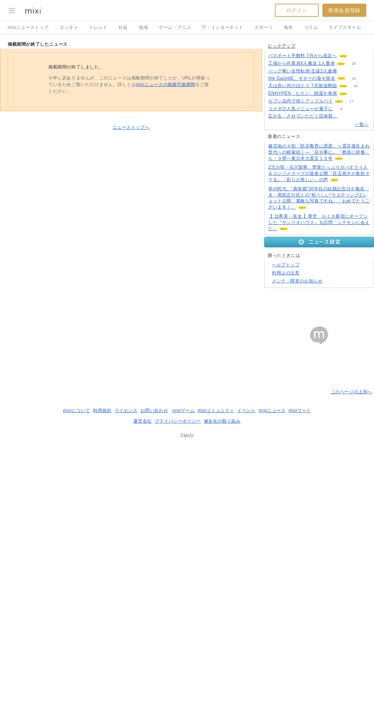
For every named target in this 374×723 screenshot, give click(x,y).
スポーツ (263, 27)
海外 (288, 27)
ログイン (296, 10)
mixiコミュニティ (216, 688)
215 (346, 301)
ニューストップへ (131, 220)
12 (356, 271)
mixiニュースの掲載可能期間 (165, 177)
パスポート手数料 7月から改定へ (302, 240)
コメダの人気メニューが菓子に (300, 293)
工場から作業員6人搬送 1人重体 (301, 248)
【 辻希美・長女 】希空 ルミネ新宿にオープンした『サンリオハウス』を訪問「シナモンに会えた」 (319, 407)
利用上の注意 (286, 551)
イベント (246, 688)
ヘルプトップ (286, 543)
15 (354, 248)
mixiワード (299, 688)
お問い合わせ (154, 688)
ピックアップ (282, 230)
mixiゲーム (183, 688)
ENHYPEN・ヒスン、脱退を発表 (302, 278)
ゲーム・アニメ (175, 27)
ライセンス (126, 688)
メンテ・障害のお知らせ (297, 559)
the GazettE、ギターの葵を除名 (301, 263)
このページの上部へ (351, 670)
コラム (311, 27)
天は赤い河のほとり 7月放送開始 (302, 270)
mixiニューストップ (28, 27)
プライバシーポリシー (178, 699)
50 (356, 241)
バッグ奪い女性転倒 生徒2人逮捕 (302, 255)
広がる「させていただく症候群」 (302, 300)
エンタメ (69, 27)
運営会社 (142, 699)
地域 (143, 27)
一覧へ (362, 309)
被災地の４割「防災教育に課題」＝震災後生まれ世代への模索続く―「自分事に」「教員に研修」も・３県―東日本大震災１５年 (319, 337)
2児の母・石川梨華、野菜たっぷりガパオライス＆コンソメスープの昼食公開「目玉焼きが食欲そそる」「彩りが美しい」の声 (319, 358)
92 (345, 256)
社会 (123, 27)
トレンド (98, 27)
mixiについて (76, 688)
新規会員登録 (344, 10)
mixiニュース (271, 688)
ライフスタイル (345, 27)
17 (351, 286)
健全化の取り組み (222, 699)
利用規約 (102, 688)
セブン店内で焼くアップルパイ (300, 285)
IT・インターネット (222, 27)
